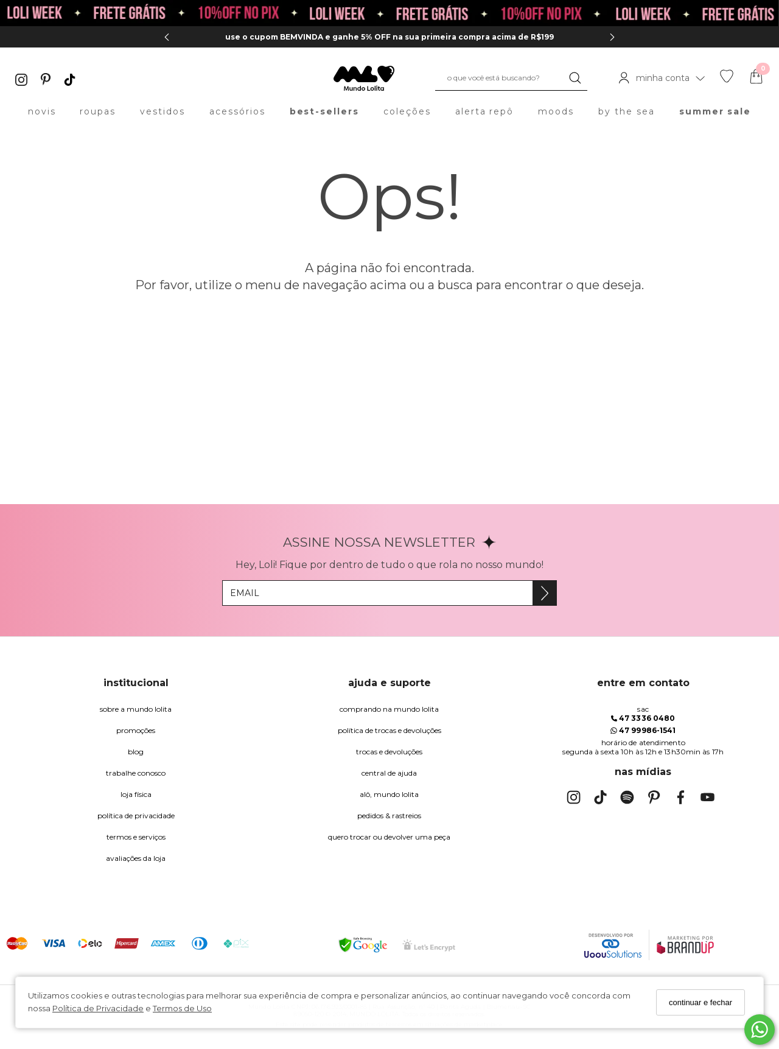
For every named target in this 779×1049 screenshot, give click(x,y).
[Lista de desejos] (726, 80)
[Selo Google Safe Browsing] (362, 945)
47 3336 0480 (643, 718)
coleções (407, 111)
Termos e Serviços (136, 836)
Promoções (135, 730)
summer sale (715, 111)
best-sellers (325, 111)
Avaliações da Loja (136, 858)
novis (42, 111)
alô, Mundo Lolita (389, 794)
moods (556, 111)
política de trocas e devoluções (389, 730)
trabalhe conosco (136, 772)
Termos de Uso (182, 1008)
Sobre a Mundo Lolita (136, 709)
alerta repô (484, 111)
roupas (98, 111)
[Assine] (544, 593)
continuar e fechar (700, 1002)
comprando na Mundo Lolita (389, 709)
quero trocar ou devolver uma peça (389, 836)
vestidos (162, 111)
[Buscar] (575, 78)
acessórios (237, 111)
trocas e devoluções (389, 751)
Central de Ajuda (389, 772)
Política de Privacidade (98, 1008)
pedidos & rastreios (389, 815)
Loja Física (136, 794)
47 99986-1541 (643, 730)
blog (136, 751)
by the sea (626, 111)
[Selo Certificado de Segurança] (428, 945)
